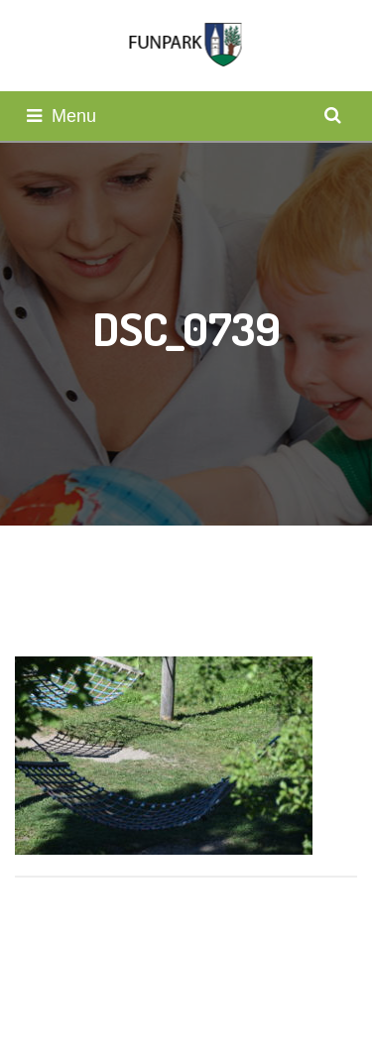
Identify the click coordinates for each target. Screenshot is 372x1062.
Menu (61, 116)
